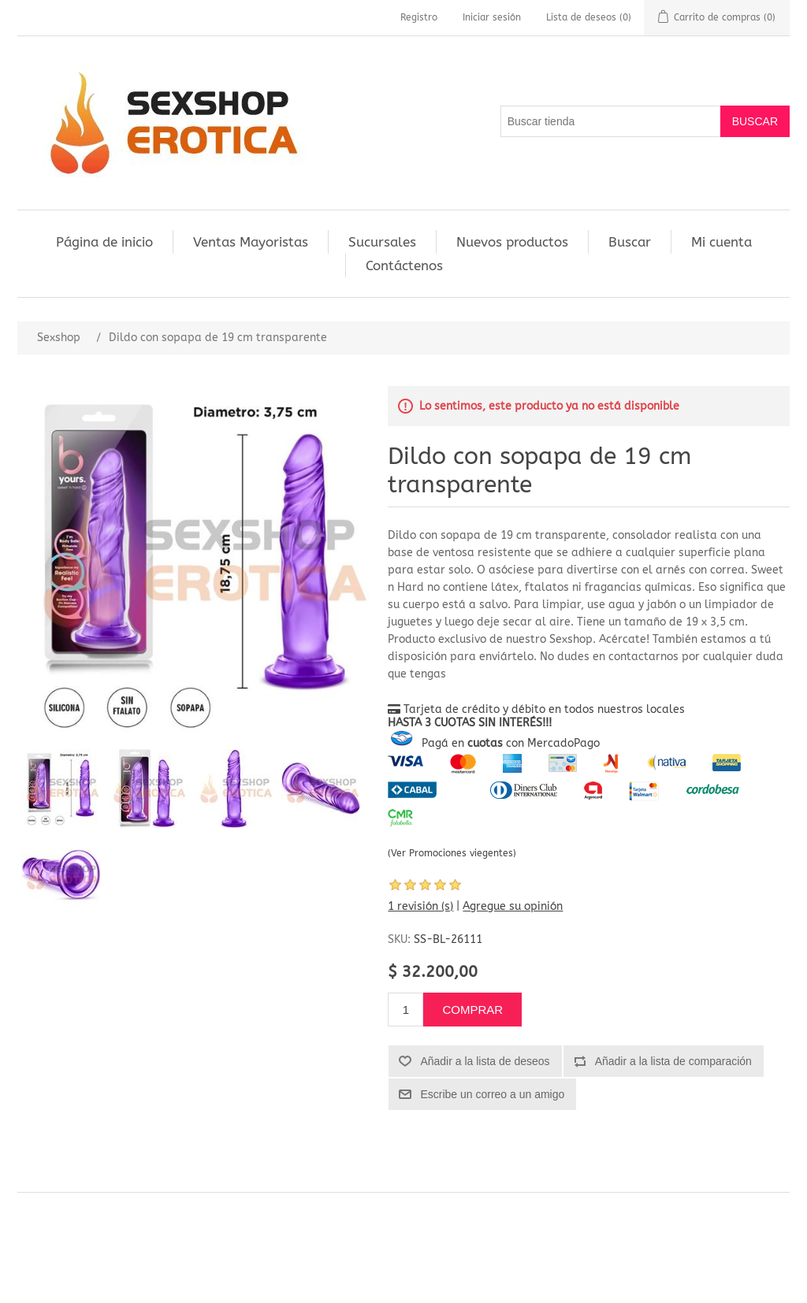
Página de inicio (104, 242)
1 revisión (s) (420, 906)
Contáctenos (404, 265)
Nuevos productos (512, 242)
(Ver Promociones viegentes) (452, 853)
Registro (418, 17)
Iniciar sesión (492, 17)
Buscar (629, 242)
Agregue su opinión (513, 906)
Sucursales (382, 242)
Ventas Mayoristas (250, 242)
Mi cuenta (721, 242)
